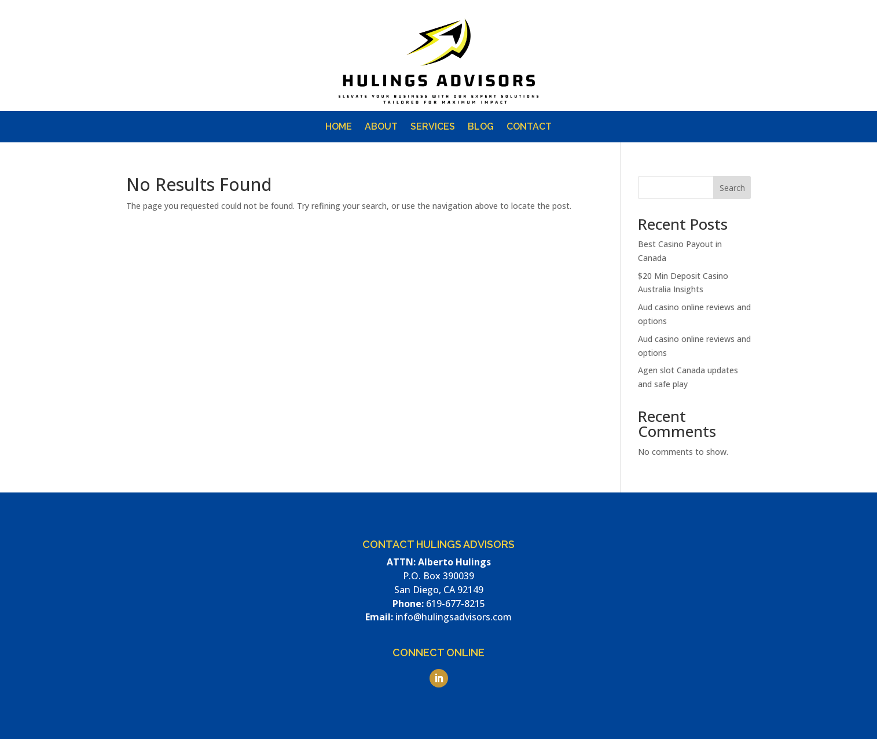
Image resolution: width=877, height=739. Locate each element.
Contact (529, 127)
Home (338, 127)
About (381, 127)
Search (732, 187)
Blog (481, 127)
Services (432, 127)
